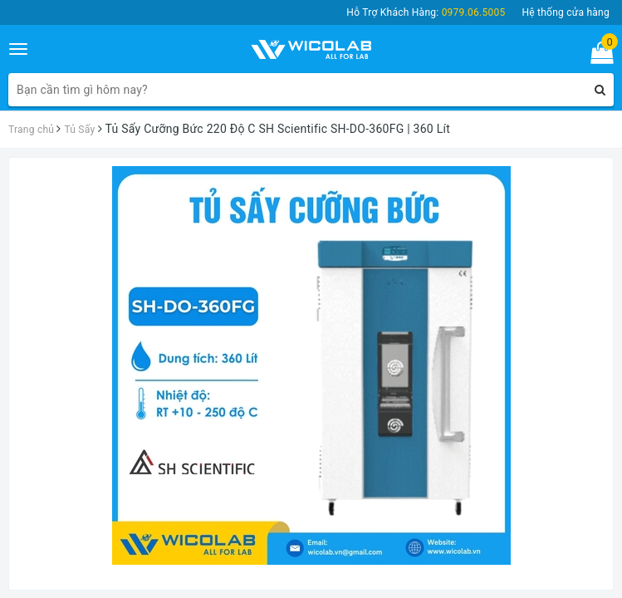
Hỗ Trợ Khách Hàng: (425, 12)
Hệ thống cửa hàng (566, 12)
